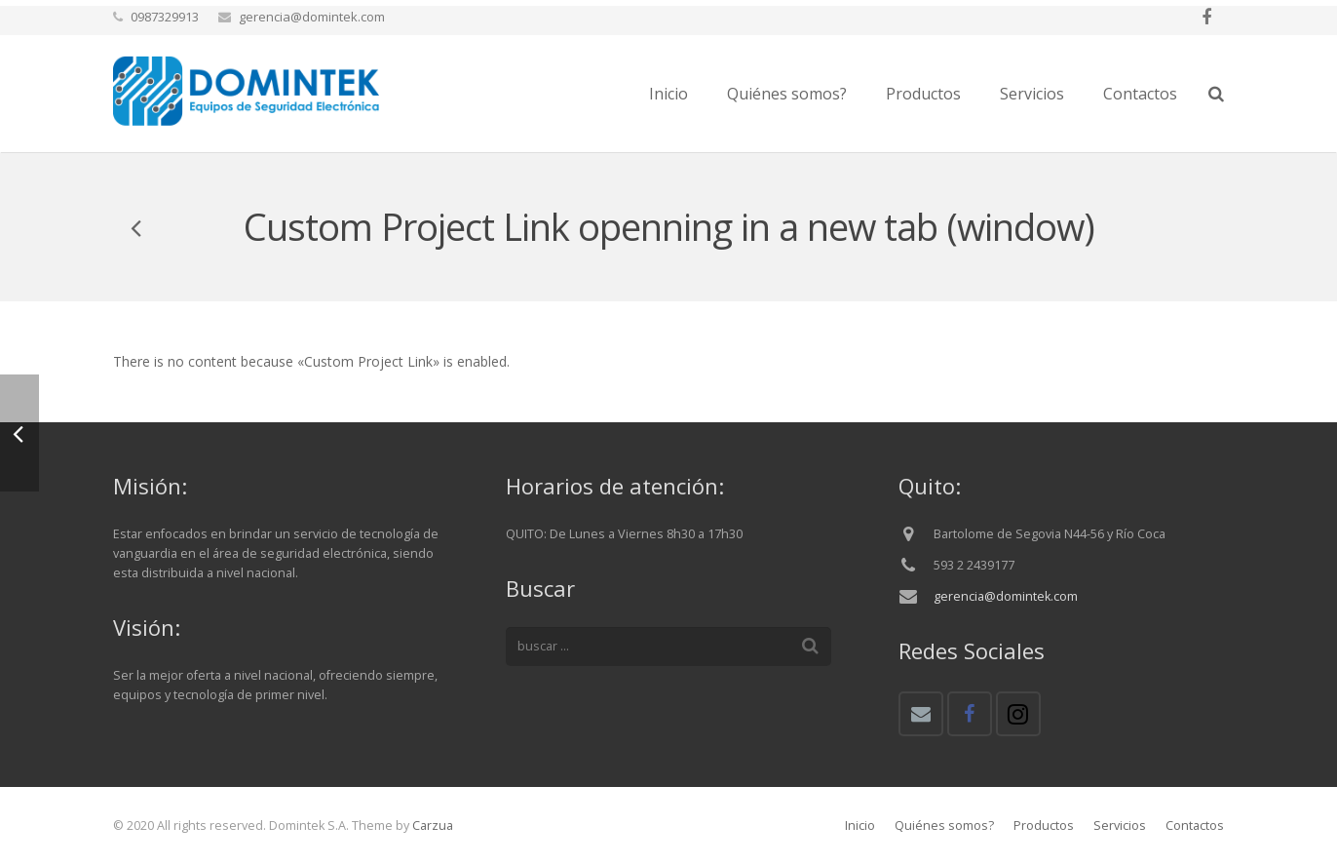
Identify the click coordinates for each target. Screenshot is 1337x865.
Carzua (432, 825)
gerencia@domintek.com (1006, 596)
